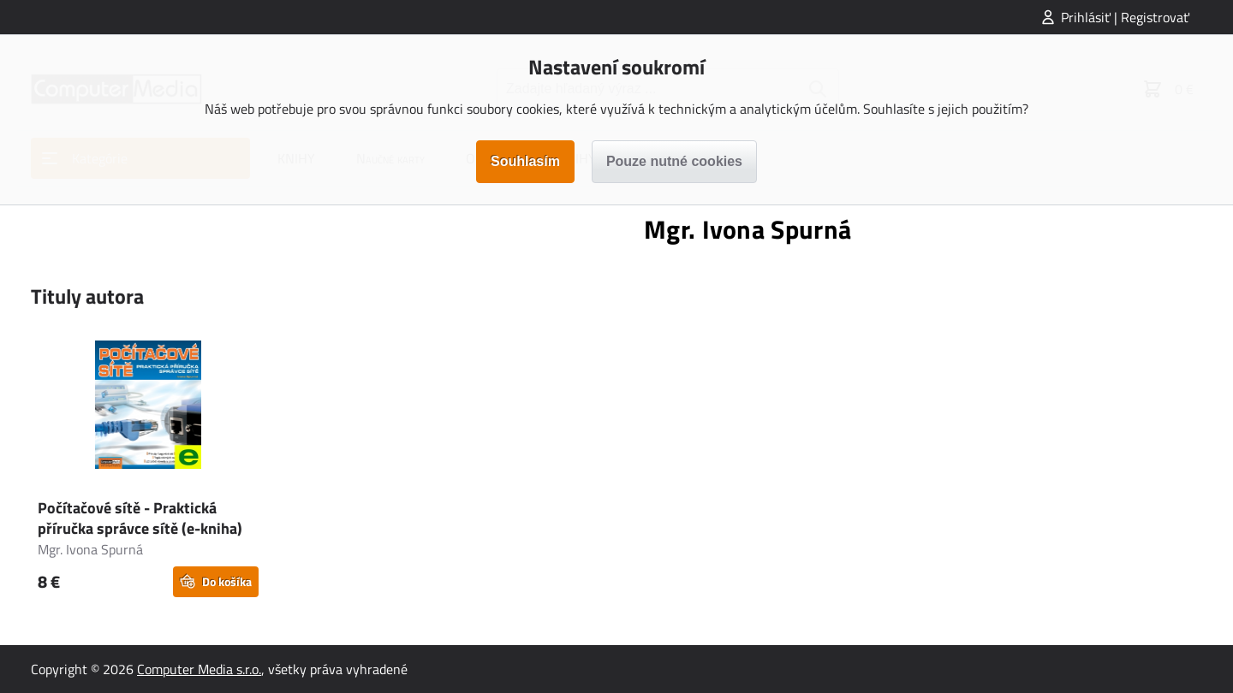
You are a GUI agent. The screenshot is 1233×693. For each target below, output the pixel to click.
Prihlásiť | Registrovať (1125, 17)
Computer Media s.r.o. (199, 669)
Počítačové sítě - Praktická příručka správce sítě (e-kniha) (140, 518)
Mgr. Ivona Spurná (90, 549)
